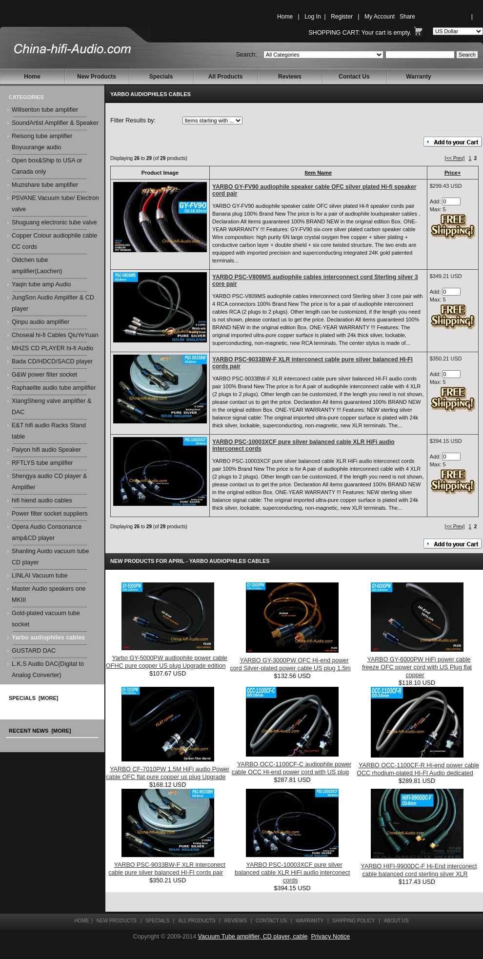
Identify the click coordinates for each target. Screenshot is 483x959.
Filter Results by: (133, 120)
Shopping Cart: (334, 32)
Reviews (290, 76)
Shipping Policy (353, 920)
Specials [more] (33, 698)
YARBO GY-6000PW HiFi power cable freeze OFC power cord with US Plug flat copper (417, 667)
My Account (379, 16)
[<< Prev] (455, 158)
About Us (396, 920)
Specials (161, 76)
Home (285, 16)
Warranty (418, 76)
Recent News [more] (40, 731)
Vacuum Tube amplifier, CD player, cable (253, 936)
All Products (225, 76)
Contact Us (354, 76)
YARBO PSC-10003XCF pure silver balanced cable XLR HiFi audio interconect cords (292, 872)
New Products (96, 76)
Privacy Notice (330, 936)
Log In (312, 16)
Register (342, 16)
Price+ (452, 173)
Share (407, 16)
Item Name (318, 173)
